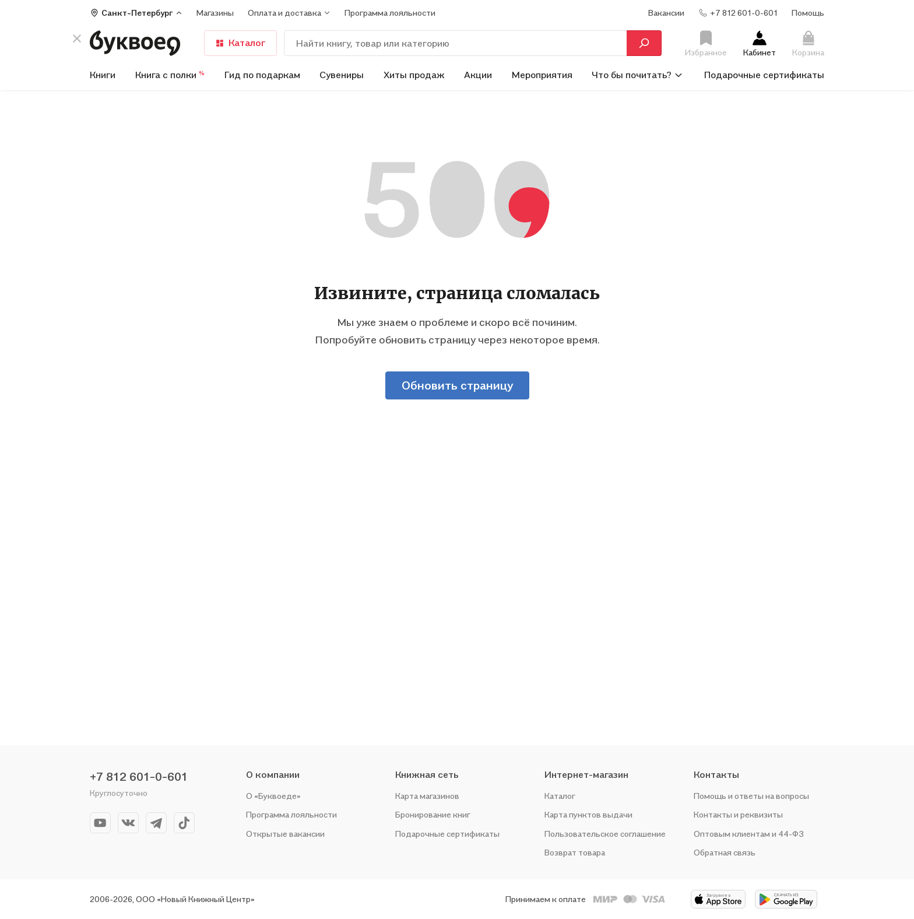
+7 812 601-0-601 (139, 777)
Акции (478, 74)
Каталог (559, 796)
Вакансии (666, 12)
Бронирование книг (432, 814)
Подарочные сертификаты (764, 74)
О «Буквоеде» (273, 796)
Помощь (808, 12)
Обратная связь (724, 852)
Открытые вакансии (285, 834)
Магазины (215, 12)
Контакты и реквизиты (738, 814)
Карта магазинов (427, 796)
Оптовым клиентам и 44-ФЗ (749, 834)
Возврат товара (574, 852)
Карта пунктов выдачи (588, 814)
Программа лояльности (291, 814)
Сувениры (341, 74)
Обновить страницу (457, 385)
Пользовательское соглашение (605, 834)
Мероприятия (542, 74)
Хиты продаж (414, 74)
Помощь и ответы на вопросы (751, 796)
